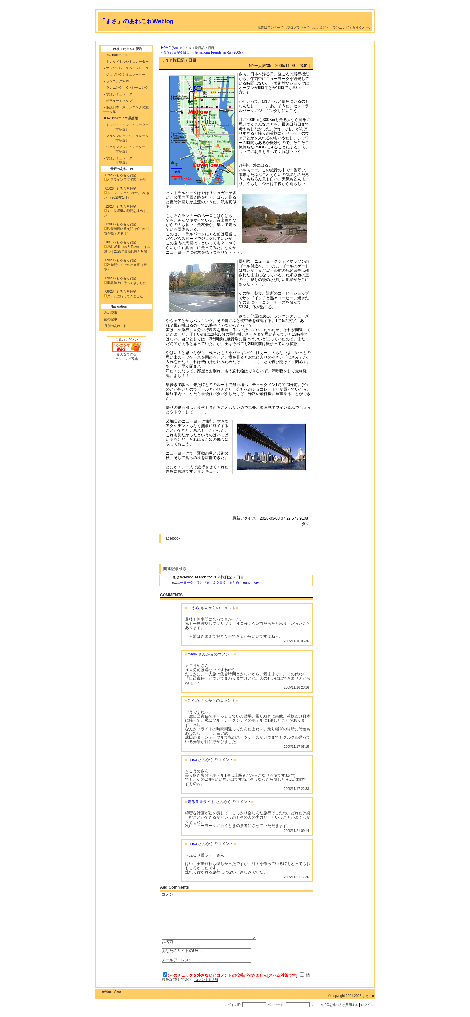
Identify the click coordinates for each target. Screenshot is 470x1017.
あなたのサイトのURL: (182, 950)
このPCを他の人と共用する (338, 1005)
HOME (166, 48)
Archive (178, 48)
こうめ (193, 608)
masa (192, 654)
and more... (253, 582)
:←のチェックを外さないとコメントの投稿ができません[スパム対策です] (232, 975)
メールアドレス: (176, 960)
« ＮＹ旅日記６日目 (175, 52)
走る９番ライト (201, 801)
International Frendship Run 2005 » (218, 52)
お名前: (168, 941)
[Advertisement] (214, 38)
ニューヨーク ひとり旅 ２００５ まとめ (206, 582)
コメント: (170, 894)
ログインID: (233, 1005)
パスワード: (276, 1005)
